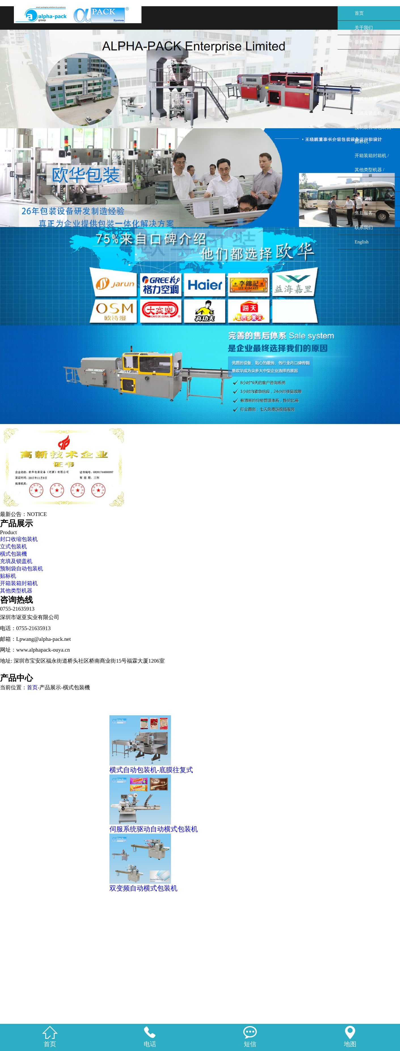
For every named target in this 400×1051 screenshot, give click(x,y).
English (362, 241)
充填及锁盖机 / (369, 113)
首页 (359, 13)
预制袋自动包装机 (21, 568)
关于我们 (364, 27)
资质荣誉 (364, 198)
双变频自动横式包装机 (143, 888)
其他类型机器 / (369, 169)
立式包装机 (13, 546)
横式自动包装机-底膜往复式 (151, 770)
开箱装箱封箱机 (19, 583)
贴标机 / (363, 141)
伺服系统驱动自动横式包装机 (153, 829)
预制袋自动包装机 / (374, 127)
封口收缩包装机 (19, 539)
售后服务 (364, 213)
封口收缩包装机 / (372, 70)
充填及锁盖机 (16, 561)
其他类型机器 (16, 591)
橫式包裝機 (13, 554)
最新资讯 (364, 42)
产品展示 (364, 56)
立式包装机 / (367, 84)
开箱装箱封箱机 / (372, 155)
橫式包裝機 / (367, 99)
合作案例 (364, 184)
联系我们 (364, 227)
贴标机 (8, 576)
